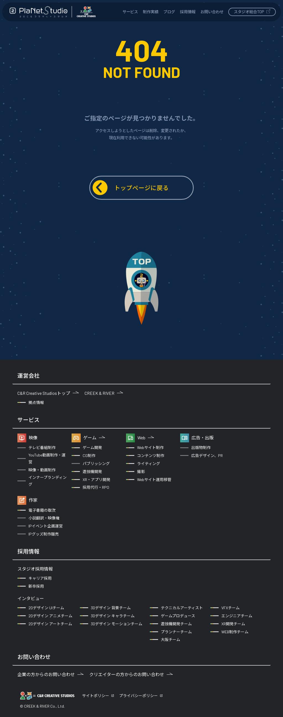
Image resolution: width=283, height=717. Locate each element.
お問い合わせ (212, 11)
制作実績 (150, 11)
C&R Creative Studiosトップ (48, 393)
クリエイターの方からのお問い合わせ (131, 674)
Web (145, 437)
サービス (130, 11)
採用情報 (187, 11)
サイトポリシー (95, 695)
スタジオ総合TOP (252, 11)
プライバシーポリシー (138, 695)
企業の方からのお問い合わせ (50, 674)
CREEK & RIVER (104, 393)
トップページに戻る (131, 187)
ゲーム (94, 437)
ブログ (169, 11)
